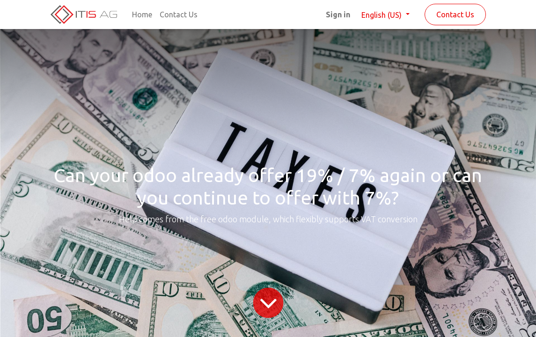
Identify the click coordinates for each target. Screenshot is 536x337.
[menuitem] (142, 14)
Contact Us (455, 14)
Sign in (338, 14)
